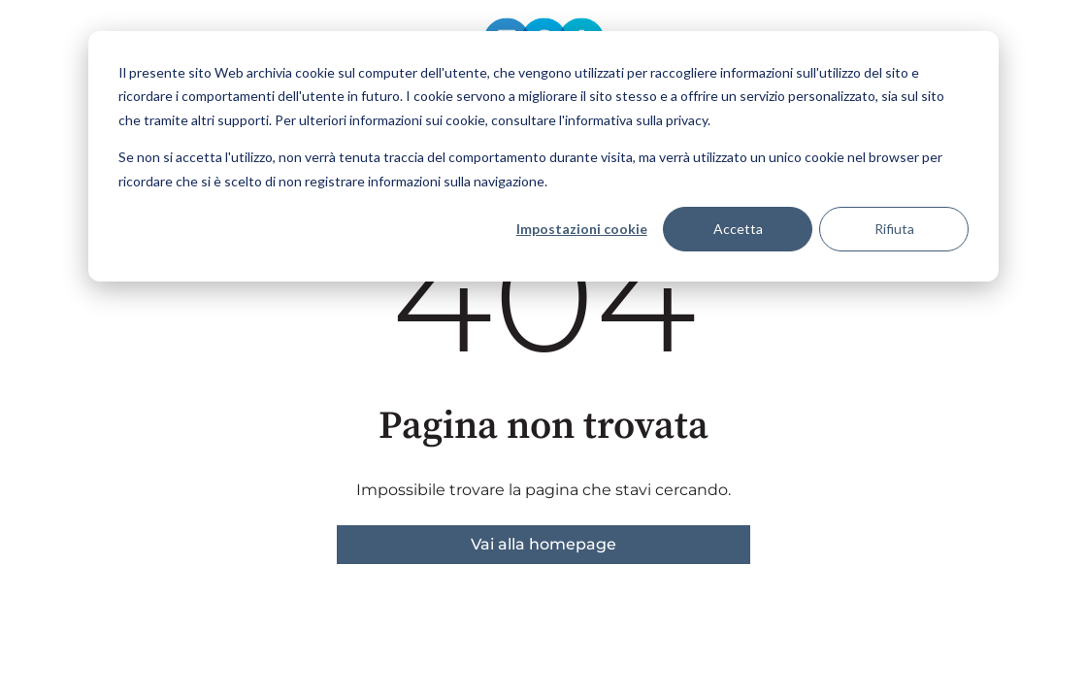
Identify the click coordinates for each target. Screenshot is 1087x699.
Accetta (738, 228)
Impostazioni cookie (581, 228)
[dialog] (543, 156)
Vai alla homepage (543, 544)
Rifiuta (894, 228)
